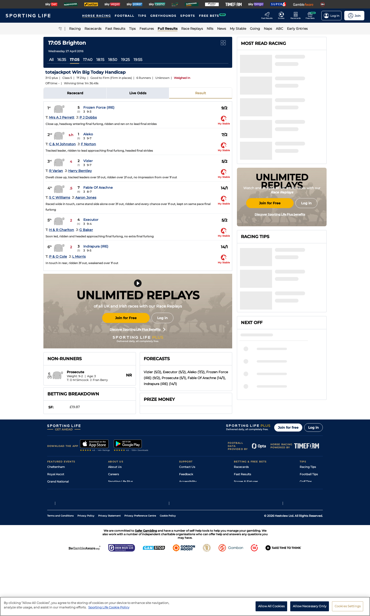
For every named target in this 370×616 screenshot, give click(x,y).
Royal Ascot (55, 503)
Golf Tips (306, 511)
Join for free (288, 457)
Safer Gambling (190, 518)
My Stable (241, 525)
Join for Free (126, 318)
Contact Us (187, 496)
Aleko (88, 134)
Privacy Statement (109, 574)
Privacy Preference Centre (140, 574)
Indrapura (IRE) (95, 246)
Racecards (241, 496)
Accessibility (188, 511)
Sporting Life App (120, 518)
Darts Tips (307, 518)
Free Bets (240, 533)
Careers (113, 503)
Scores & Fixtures (246, 511)
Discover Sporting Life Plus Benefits (137, 329)
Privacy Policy (85, 574)
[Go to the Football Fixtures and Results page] (282, 16)
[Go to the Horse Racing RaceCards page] (297, 16)
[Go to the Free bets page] (311, 16)
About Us (115, 496)
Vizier (88, 161)
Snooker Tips (309, 525)
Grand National (58, 511)
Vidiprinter (241, 518)
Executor (90, 220)
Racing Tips (308, 496)
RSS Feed (114, 540)
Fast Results (242, 503)
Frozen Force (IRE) (98, 107)
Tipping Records (311, 533)
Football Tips (309, 503)
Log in (162, 318)
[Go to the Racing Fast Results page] (268, 16)
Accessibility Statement (124, 525)
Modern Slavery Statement (127, 533)
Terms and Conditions (60, 574)
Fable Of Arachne (98, 187)
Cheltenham (56, 496)
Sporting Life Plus (120, 511)
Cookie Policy (168, 574)
